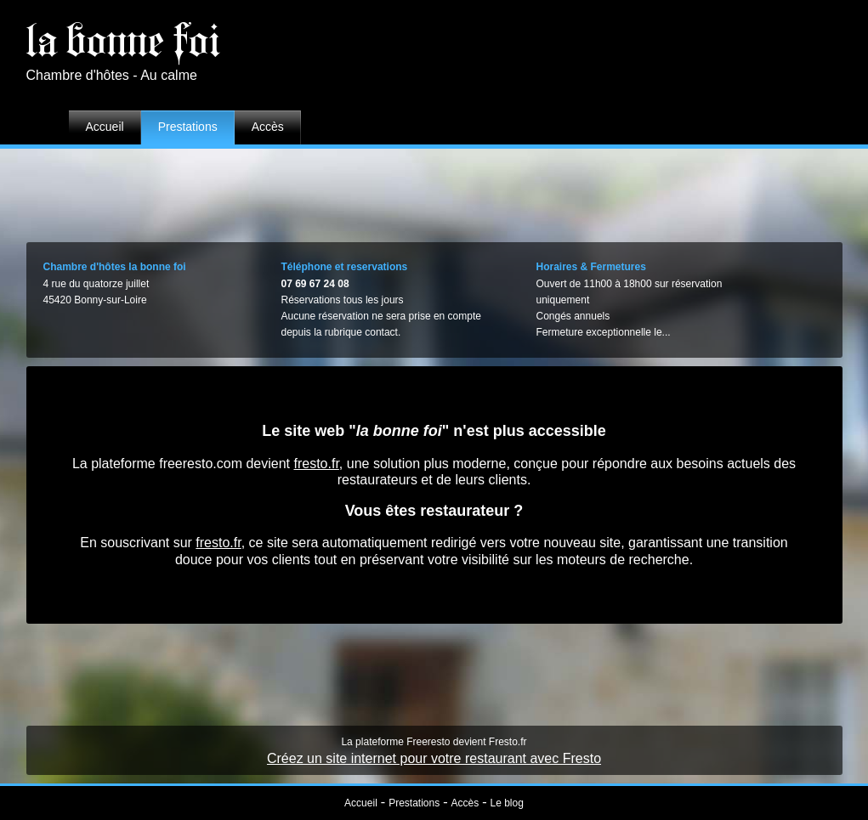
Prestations (188, 126)
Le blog (507, 803)
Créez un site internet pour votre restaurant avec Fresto (434, 758)
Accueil (105, 126)
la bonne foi (123, 41)
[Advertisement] (434, 191)
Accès (268, 126)
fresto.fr (315, 463)
